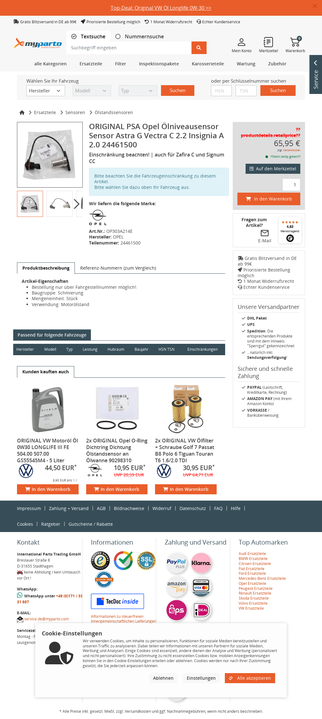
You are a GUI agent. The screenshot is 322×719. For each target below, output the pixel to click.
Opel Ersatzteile (252, 583)
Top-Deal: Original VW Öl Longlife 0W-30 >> (161, 7)
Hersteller (25, 349)
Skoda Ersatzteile (254, 598)
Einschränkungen (202, 349)
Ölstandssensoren (114, 112)
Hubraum (116, 349)
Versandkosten (291, 150)
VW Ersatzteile (251, 608)
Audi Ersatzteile (252, 553)
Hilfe (236, 508)
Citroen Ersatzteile (255, 563)
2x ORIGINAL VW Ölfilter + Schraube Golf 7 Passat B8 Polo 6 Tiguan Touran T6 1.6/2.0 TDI (184, 450)
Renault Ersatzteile (255, 593)
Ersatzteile (45, 112)
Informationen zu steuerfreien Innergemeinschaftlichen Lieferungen (123, 619)
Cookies (25, 524)
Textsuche (92, 36)
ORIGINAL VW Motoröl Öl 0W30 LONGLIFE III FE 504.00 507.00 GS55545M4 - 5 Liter (47, 450)
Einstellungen (201, 678)
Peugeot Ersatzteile (256, 588)
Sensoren (75, 112)
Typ (69, 349)
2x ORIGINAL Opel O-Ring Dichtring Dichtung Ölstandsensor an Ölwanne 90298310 (116, 450)
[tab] (88, 36)
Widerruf (162, 508)
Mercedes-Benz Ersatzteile (262, 578)
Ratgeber (50, 524)
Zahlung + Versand (69, 508)
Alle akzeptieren (250, 678)
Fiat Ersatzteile (251, 568)
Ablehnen (163, 678)
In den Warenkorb (47, 489)
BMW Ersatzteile (253, 558)
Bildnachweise (129, 508)
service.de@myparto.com (46, 619)
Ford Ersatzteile (252, 573)
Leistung (90, 349)
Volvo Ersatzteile (253, 603)
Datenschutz (193, 508)
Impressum (29, 508)
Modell (50, 349)
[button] (317, 6)
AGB (101, 508)
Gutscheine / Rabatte (91, 524)
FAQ (218, 508)
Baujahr (141, 349)
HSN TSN (166, 349)
